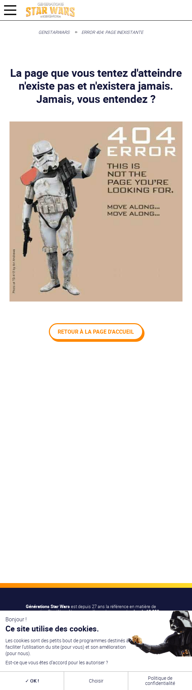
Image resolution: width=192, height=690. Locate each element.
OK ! (32, 680)
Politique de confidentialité (160, 680)
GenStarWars (54, 32)
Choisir (96, 680)
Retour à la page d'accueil (96, 331)
